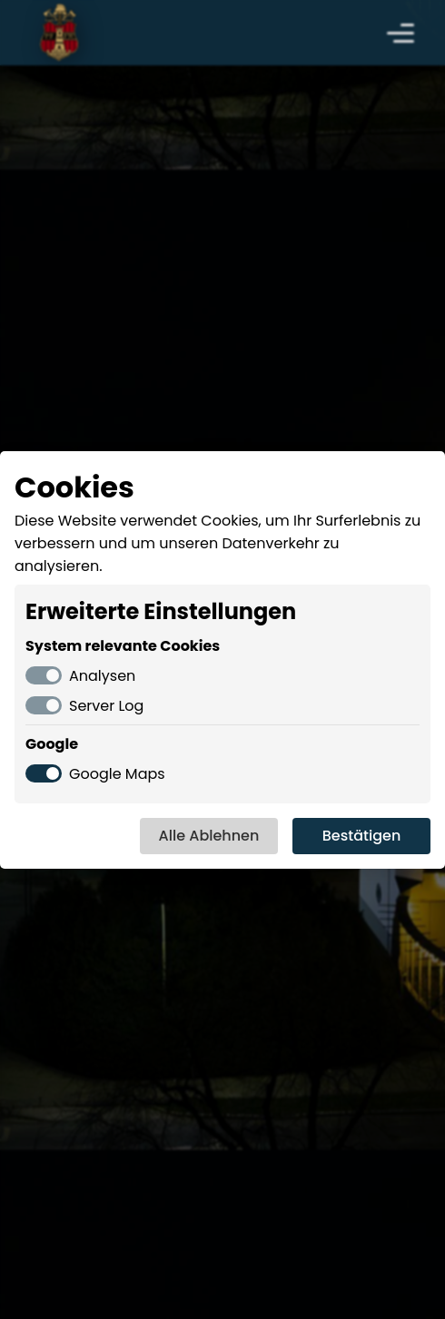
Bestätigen (361, 835)
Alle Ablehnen (209, 835)
